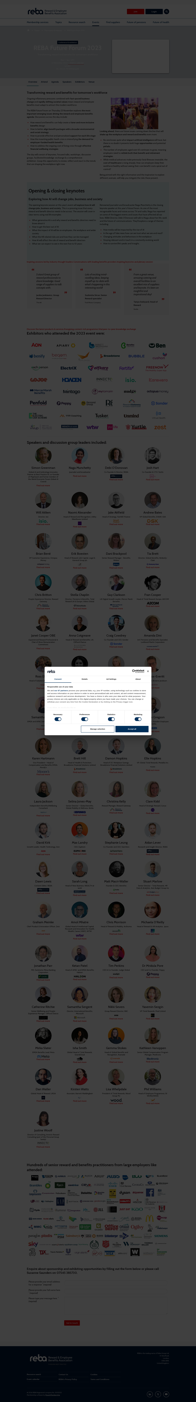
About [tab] (138, 679)
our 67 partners (61, 691)
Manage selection (97, 729)
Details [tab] (85, 679)
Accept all (132, 729)
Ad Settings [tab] (111, 679)
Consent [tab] (58, 679)
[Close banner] (148, 671)
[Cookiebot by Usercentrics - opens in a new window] (134, 671)
